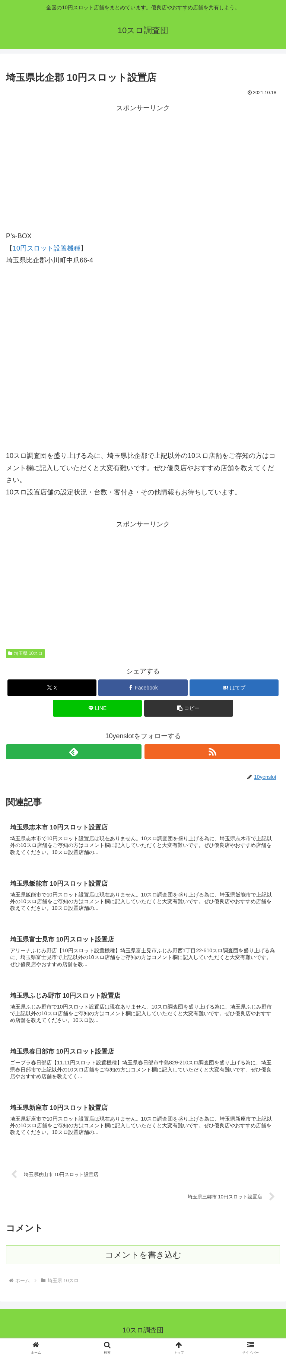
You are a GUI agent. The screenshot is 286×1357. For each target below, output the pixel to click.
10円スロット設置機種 (46, 248)
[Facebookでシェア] (142, 687)
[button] (188, 708)
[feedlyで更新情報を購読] (74, 751)
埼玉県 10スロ (25, 653)
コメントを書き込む (143, 1259)
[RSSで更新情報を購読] (212, 751)
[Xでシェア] (51, 687)
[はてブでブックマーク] (234, 687)
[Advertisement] (143, 166)
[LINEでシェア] (97, 708)
